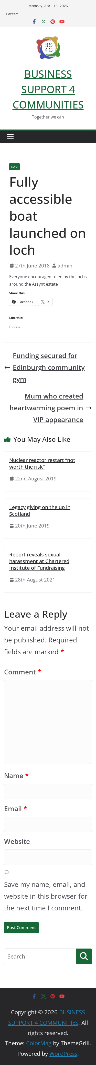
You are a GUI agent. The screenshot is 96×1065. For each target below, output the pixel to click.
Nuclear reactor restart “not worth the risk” (42, 463)
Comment (22, 672)
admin (65, 265)
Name (16, 775)
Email (15, 808)
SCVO (14, 166)
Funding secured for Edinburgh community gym (44, 367)
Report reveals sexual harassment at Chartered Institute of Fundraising (39, 561)
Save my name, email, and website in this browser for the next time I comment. (46, 896)
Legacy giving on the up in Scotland (39, 510)
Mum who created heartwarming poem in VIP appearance (50, 408)
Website (17, 841)
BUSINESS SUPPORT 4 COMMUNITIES (48, 89)
